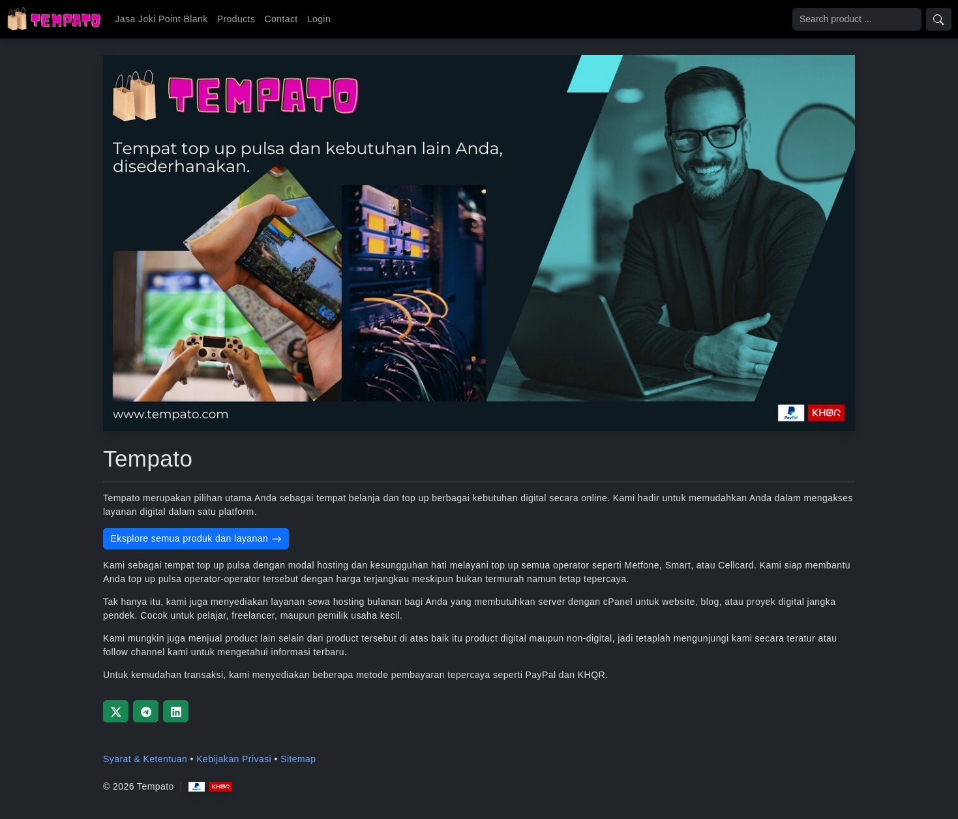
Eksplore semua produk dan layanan (196, 538)
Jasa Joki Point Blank (161, 19)
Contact (280, 19)
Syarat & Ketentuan (145, 759)
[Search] (856, 19)
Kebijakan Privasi (233, 759)
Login (319, 19)
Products (236, 19)
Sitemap (298, 759)
